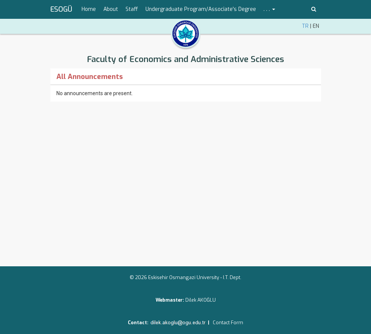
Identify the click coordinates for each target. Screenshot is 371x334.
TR (305, 26)
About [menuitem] (110, 9)
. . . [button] (269, 9)
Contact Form (228, 322)
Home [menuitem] (89, 9)
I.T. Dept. (232, 277)
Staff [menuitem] (132, 9)
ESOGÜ (61, 9)
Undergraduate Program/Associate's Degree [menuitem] (200, 9)
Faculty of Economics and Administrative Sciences (185, 59)
